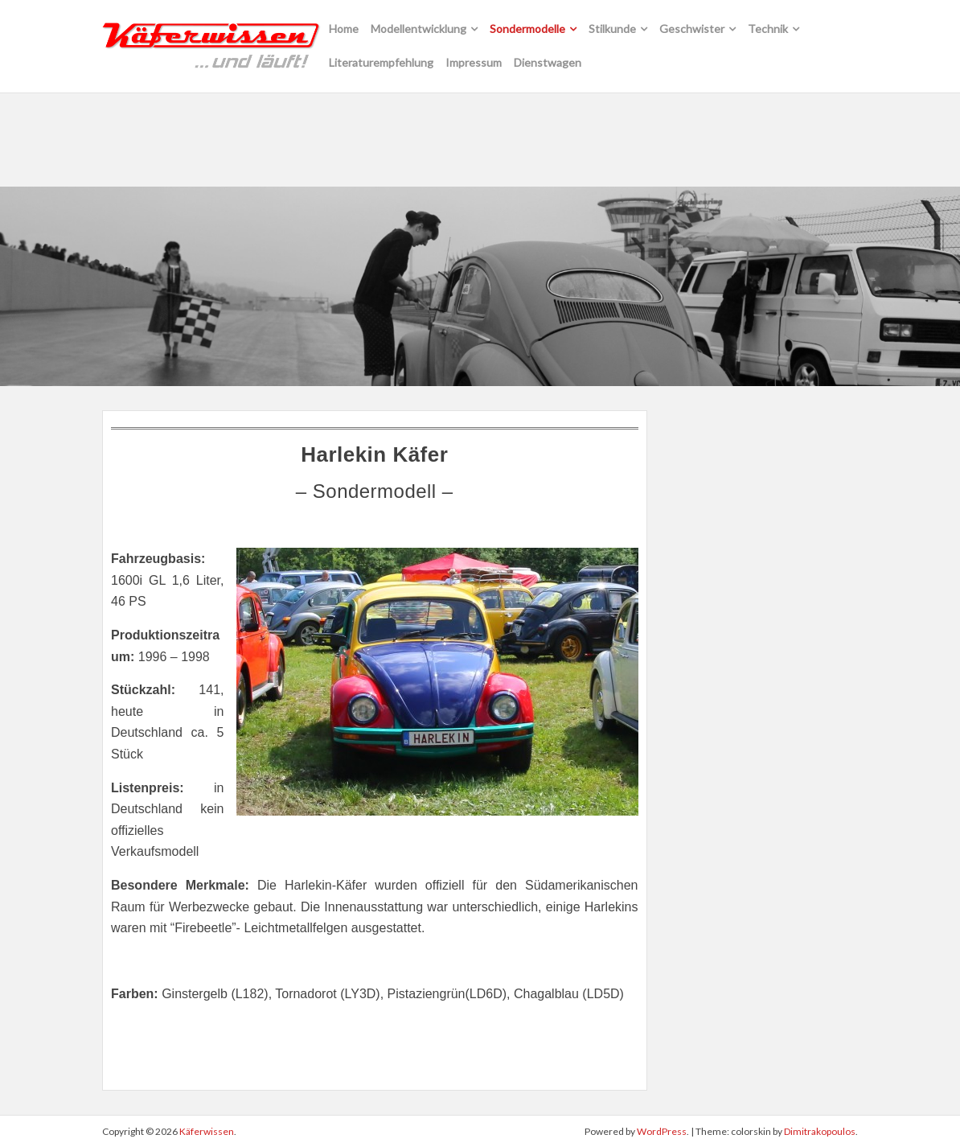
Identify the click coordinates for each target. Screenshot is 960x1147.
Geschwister (691, 28)
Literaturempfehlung (381, 62)
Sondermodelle (527, 28)
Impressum (473, 62)
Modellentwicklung (418, 28)
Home (344, 28)
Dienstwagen (547, 62)
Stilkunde (612, 28)
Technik (768, 28)
